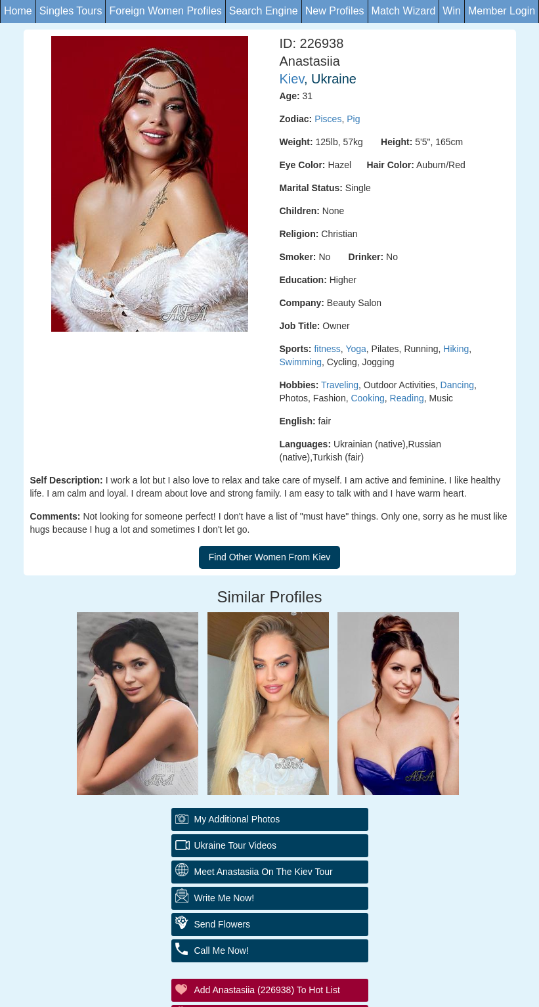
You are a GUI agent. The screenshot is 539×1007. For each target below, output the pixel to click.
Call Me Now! (221, 950)
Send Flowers (222, 924)
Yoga (355, 349)
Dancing (457, 385)
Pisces (327, 119)
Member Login (501, 10)
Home (18, 10)
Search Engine (263, 10)
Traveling (339, 385)
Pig (353, 119)
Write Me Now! (224, 898)
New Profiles (334, 10)
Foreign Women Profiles (165, 10)
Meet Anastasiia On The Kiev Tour (263, 871)
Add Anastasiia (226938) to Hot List (267, 990)
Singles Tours (70, 10)
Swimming (301, 362)
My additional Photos (237, 819)
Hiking (456, 349)
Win (451, 10)
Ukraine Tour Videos (235, 845)
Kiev (292, 79)
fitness (327, 349)
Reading (407, 398)
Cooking (367, 398)
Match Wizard (404, 10)
